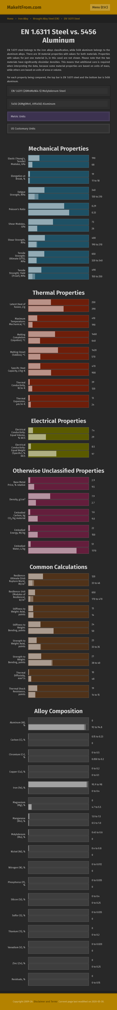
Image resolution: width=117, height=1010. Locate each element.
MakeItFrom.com (24, 7)
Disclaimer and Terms (45, 1001)
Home (10, 18)
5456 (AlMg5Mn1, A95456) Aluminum (33, 103)
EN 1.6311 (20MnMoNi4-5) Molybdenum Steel (38, 91)
